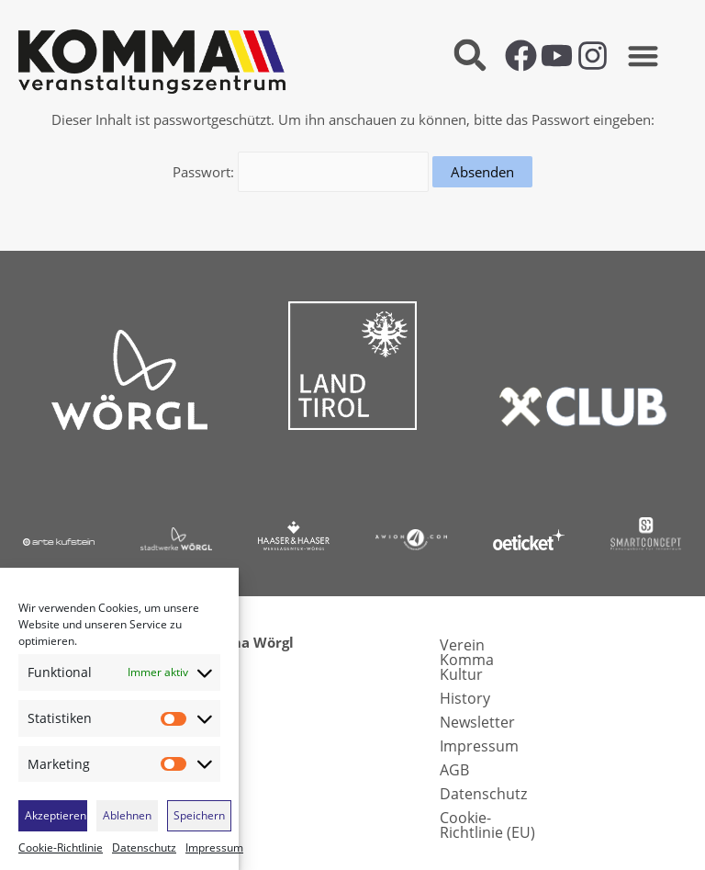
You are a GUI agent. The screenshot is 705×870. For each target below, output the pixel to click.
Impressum (214, 848)
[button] (470, 56)
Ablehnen (127, 815)
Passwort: (301, 171)
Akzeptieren (55, 815)
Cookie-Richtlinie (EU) (487, 823)
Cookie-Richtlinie (60, 848)
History (465, 696)
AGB (454, 768)
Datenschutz (144, 848)
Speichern (199, 815)
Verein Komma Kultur (467, 658)
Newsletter (477, 720)
